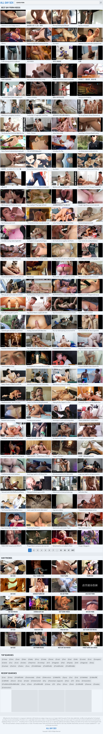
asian (18, 659)
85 (61, 550)
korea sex (89, 684)
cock (17, 662)
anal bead (5, 666)
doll (77, 662)
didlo (76, 659)
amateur (24, 662)
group (65, 677)
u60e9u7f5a (57, 677)
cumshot (83, 659)
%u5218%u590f (39, 684)
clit (49, 662)
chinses (48, 684)
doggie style (84, 662)
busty (92, 662)
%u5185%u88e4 (71, 666)
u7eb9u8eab (85, 677)
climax (10, 677)
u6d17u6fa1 (5, 681)
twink (72, 684)
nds (77, 677)
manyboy (97, 684)
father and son (47, 677)
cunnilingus (42, 662)
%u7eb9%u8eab (37, 666)
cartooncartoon (7, 687)
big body (70, 662)
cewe (20, 681)
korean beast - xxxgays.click (56, 681)
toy (45, 681)
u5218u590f (80, 684)
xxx (11, 662)
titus (60, 684)
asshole (5, 662)
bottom (21, 666)
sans (24, 684)
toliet (39, 677)
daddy (31, 659)
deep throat (32, 662)
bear (64, 662)
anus (28, 666)
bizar (68, 681)
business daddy (30, 677)
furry (37, 659)
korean (51, 659)
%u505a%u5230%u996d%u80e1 (11, 684)
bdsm (24, 659)
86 (65, 550)
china (12, 659)
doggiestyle (56, 662)
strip (78, 681)
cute (4, 677)
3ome (30, 684)
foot (65, 659)
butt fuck (14, 666)
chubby (44, 659)
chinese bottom (87, 681)
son (71, 677)
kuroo (65, 684)
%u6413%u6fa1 (48, 666)
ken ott (14, 681)
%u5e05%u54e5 (59, 666)
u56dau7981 (94, 677)
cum (90, 659)
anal (70, 659)
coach (58, 659)
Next (73, 550)
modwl (27, 681)
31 (73, 681)
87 (68, 550)
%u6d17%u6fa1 (19, 677)
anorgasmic (98, 659)
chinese (5, 659)
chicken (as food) (37, 681)
